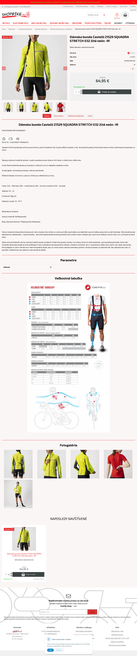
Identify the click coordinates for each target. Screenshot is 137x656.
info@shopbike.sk (53, 631)
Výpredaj (130, 23)
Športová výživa (93, 23)
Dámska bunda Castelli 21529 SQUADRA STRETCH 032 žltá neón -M (24, 555)
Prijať (50, 650)
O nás (92, 6)
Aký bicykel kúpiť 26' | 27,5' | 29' (117, 638)
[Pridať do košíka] (106, 91)
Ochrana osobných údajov (84, 635)
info (75, 606)
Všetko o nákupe (111, 6)
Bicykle (6, 23)
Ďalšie (108, 23)
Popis (47, 116)
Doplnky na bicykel (59, 23)
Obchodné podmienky (84, 631)
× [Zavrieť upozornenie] (134, 2)
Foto (90, 116)
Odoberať (92, 612)
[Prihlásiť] (117, 15)
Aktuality (100, 6)
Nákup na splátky (117, 642)
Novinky (118, 23)
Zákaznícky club (117, 631)
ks (79, 92)
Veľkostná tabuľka (76, 116)
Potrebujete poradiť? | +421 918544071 (17, 7)
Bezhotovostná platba (117, 645)
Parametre (58, 116)
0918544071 (52, 634)
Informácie (123, 6)
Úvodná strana (68, 6)
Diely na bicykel (39, 23)
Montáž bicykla (117, 635)
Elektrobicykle (20, 23)
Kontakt (133, 6)
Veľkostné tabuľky (82, 6)
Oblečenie (77, 23)
